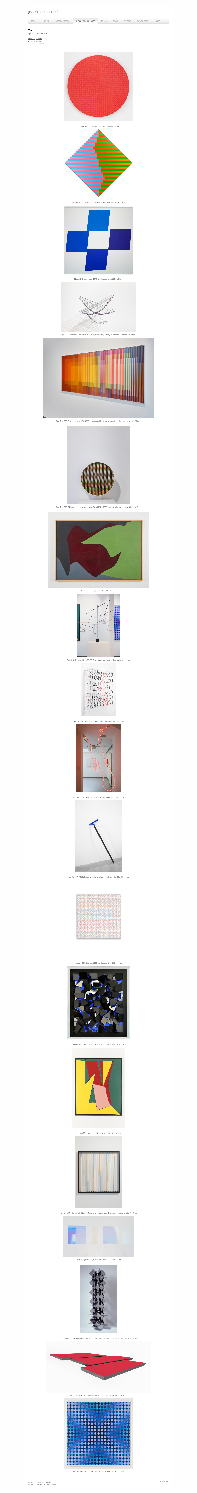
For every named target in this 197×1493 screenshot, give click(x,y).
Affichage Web (164, 1481)
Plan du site (48, 1482)
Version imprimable (36, 1482)
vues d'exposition (35, 39)
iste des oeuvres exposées (39, 44)
